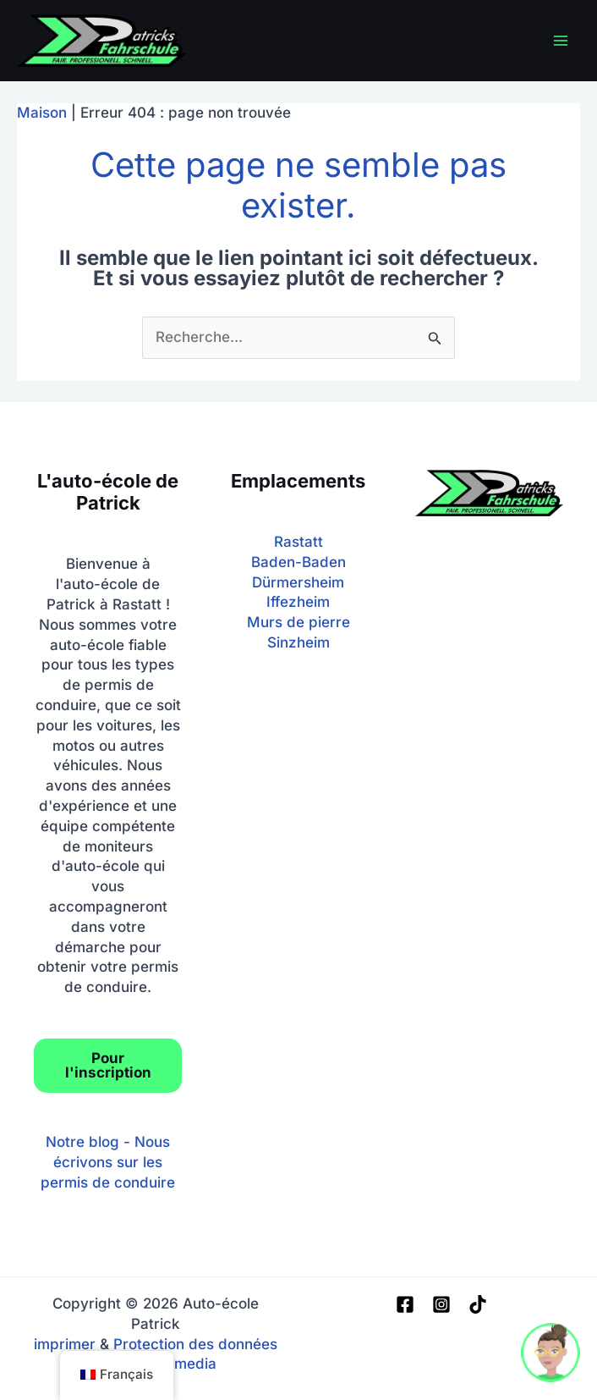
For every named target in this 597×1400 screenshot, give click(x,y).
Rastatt (298, 541)
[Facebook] (405, 1304)
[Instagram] (441, 1304)
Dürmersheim (298, 582)
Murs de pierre (298, 622)
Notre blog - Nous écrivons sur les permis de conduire (108, 1162)
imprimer (65, 1344)
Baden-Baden (298, 562)
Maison (42, 112)
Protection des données (195, 1344)
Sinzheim (298, 642)
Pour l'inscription (108, 1065)
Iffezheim (298, 601)
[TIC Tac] (477, 1304)
